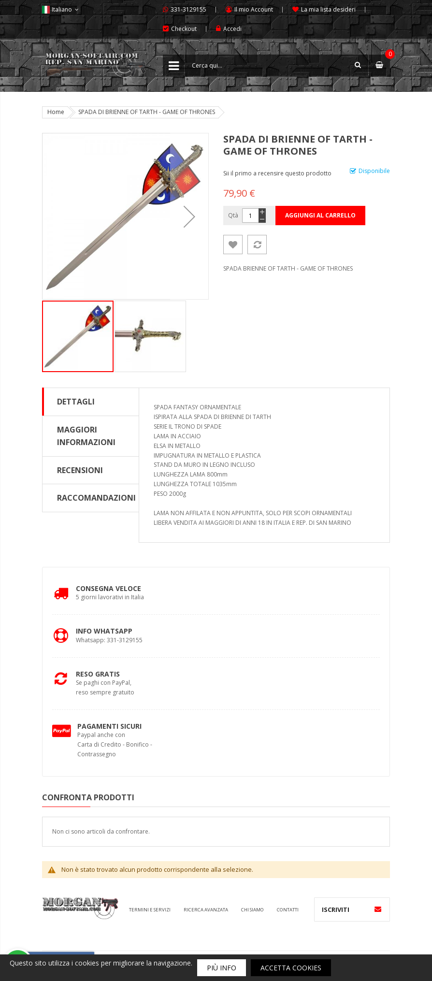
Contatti (288, 910)
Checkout (184, 29)
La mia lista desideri (328, 9)
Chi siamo (252, 910)
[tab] (90, 402)
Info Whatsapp (104, 630)
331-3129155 (188, 9)
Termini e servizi (150, 910)
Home (55, 112)
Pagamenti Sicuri (109, 726)
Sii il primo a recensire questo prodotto (277, 173)
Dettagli (76, 401)
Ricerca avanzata (206, 910)
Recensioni (80, 470)
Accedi (232, 29)
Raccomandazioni (96, 497)
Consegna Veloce (108, 588)
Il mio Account (253, 9)
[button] (189, 216)
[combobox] (276, 65)
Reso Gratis (98, 673)
